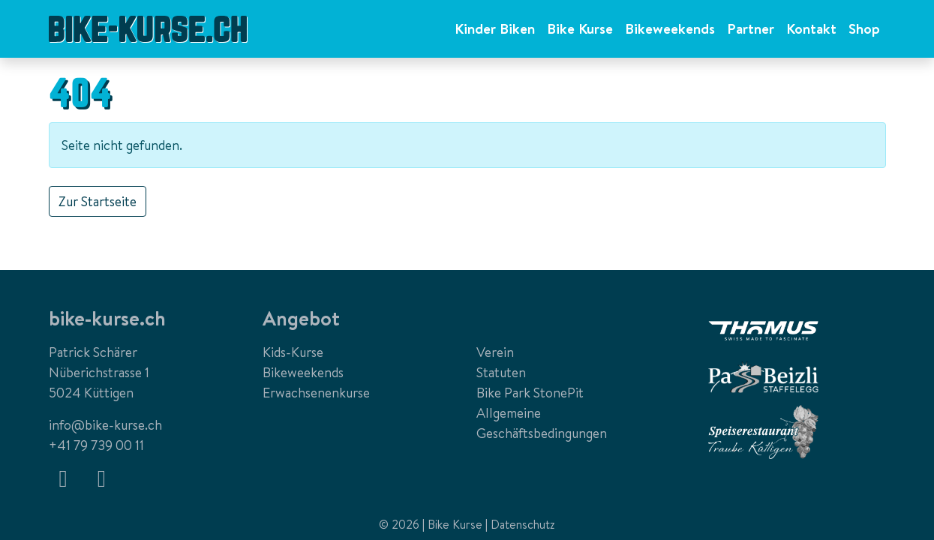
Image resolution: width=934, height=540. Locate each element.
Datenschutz (523, 524)
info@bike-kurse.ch (105, 425)
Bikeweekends (670, 28)
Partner (750, 28)
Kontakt (811, 28)
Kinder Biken (495, 28)
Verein (495, 352)
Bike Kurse (580, 28)
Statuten (501, 372)
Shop (864, 28)
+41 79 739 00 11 (96, 445)
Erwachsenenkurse (316, 392)
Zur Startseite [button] (98, 201)
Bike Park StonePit (530, 392)
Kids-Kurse (293, 352)
